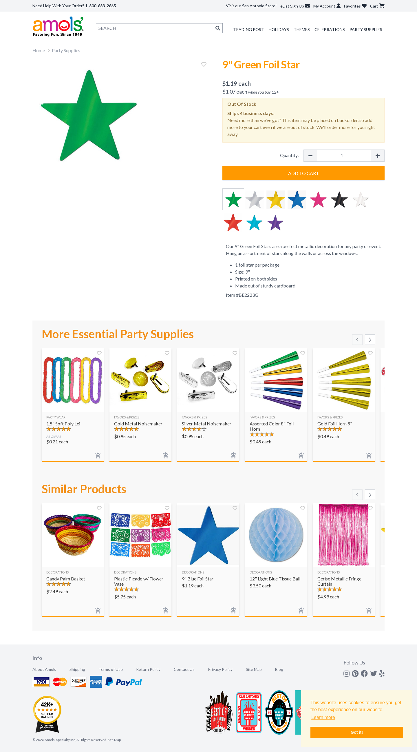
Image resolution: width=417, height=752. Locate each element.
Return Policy (148, 669)
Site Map (254, 669)
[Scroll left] (357, 339)
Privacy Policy (220, 669)
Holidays (279, 29)
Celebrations (329, 29)
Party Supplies (366, 29)
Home (38, 50)
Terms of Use (110, 669)
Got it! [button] (357, 732)
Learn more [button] (323, 717)
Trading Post (248, 29)
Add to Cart (303, 173)
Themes (302, 29)
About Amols (44, 669)
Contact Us (184, 669)
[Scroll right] (370, 339)
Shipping (77, 669)
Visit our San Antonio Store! (251, 5)
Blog (279, 669)
